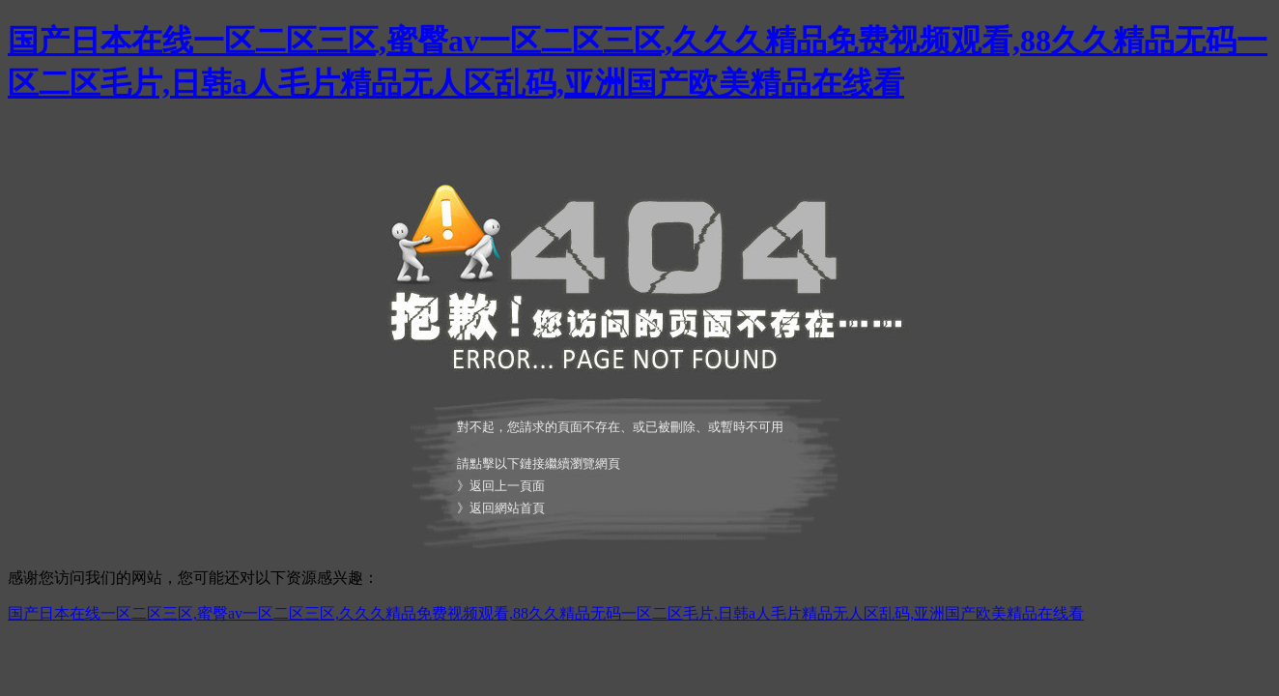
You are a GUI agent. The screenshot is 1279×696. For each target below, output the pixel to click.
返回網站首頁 (507, 508)
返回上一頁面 (507, 485)
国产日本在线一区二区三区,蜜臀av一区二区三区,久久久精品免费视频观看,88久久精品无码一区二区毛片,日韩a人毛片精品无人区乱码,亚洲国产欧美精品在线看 (546, 613)
